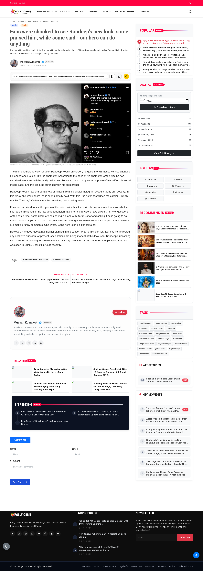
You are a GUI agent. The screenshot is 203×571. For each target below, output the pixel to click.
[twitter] (22, 343)
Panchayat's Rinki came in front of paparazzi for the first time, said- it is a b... (40, 281)
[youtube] (150, 192)
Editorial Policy (186, 566)
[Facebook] (12, 533)
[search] (190, 11)
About (22, 3)
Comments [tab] (20, 439)
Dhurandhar (144, 354)
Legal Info (123, 566)
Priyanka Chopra (164, 343)
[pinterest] (178, 192)
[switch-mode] (191, 3)
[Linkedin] (51, 533)
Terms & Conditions (91, 566)
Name (13, 448)
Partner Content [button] (125, 12)
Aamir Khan (177, 333)
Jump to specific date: (151, 96)
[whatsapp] (178, 186)
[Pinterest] (45, 533)
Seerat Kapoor (161, 323)
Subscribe (185, 537)
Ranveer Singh (163, 338)
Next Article (79, 274)
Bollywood (143, 328)
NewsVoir (149, 566)
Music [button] (107, 12)
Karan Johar (177, 338)
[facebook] (16, 343)
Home (12, 21)
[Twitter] (19, 533)
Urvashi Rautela (145, 323)
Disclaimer (161, 566)
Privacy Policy (109, 566)
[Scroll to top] (196, 555)
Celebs (21, 21)
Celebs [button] (144, 12)
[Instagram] (25, 533)
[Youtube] (38, 533)
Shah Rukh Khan (145, 333)
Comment (15, 460)
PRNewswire (136, 566)
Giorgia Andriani (162, 333)
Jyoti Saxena (160, 348)
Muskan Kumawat (25, 322)
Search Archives (164, 107)
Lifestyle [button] (79, 12)
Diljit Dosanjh (174, 348)
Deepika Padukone (146, 343)
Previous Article (59, 274)
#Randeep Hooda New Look (35, 259)
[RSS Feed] (58, 533)
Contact (13, 3)
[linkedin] (34, 343)
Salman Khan (176, 323)
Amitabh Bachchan (146, 338)
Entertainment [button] (47, 12)
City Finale (171, 328)
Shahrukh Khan (181, 343)
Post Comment (20, 482)
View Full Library (164, 153)
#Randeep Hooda (61, 259)
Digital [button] (65, 12)
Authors (172, 566)
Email (75, 448)
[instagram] (28, 343)
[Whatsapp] (32, 533)
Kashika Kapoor (145, 348)
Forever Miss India (160, 354)
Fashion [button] (94, 12)
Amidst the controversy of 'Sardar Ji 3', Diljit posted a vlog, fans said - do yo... (101, 281)
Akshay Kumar (157, 328)
